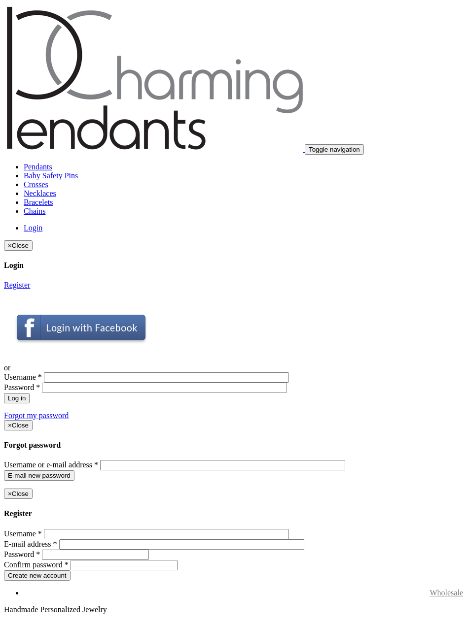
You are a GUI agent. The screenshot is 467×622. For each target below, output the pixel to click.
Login (33, 228)
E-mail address (30, 544)
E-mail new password (39, 475)
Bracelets (38, 202)
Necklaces (40, 193)
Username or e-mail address (51, 464)
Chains (34, 211)
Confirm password (36, 564)
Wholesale (446, 593)
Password (22, 387)
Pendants (38, 167)
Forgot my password (36, 415)
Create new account (37, 575)
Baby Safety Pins (51, 175)
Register (17, 285)
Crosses (36, 184)
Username (23, 377)
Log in (17, 398)
